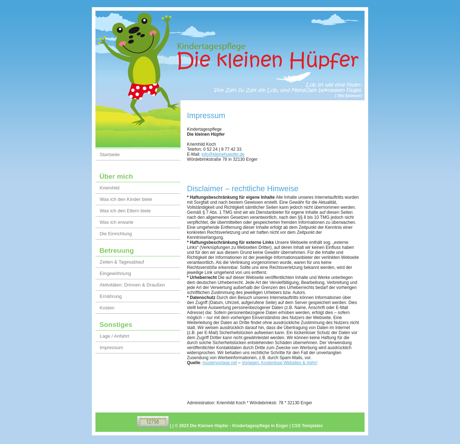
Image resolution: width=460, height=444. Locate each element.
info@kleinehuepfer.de (223, 154)
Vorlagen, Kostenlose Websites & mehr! (280, 362)
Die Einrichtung (116, 233)
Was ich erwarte (116, 222)
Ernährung (111, 296)
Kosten (107, 307)
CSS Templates (307, 425)
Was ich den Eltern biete (125, 210)
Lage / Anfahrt (114, 336)
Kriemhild (109, 187)
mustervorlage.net (219, 362)
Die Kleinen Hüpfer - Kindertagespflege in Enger (239, 425)
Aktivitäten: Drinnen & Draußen (132, 285)
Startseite (110, 154)
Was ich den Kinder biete (126, 199)
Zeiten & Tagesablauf (122, 262)
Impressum (111, 347)
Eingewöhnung (115, 273)
